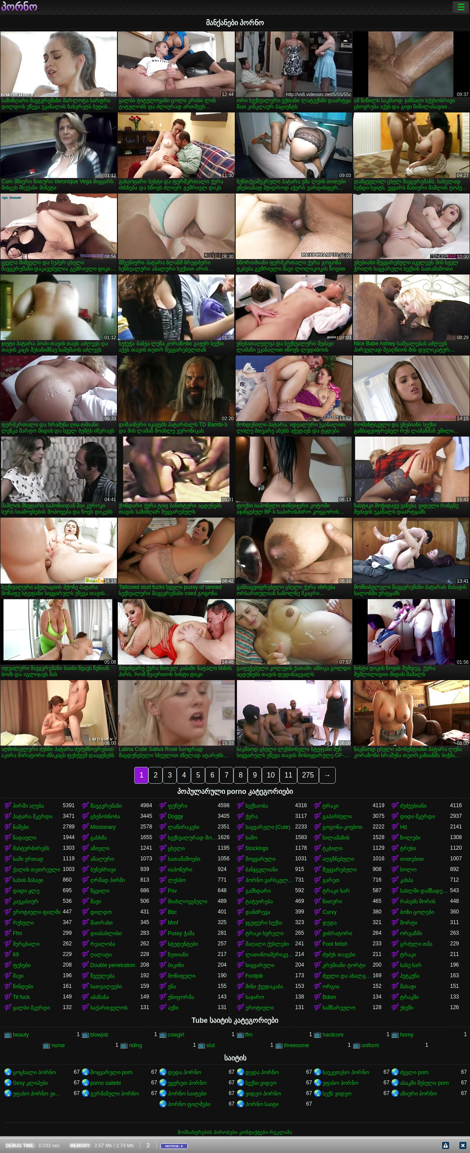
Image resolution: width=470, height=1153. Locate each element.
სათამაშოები (184, 859)
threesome (296, 1045)
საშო (251, 838)
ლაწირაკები (183, 827)
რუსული (23, 923)
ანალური (102, 859)
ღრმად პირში (107, 880)
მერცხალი (26, 944)
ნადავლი (24, 838)
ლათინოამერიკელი (270, 955)
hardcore (332, 1035)
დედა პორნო (184, 1072)
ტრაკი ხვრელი (264, 933)
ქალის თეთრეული (36, 870)
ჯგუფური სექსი (263, 923)
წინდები (23, 986)
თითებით (412, 859)
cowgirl (176, 1035)
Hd (403, 827)
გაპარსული (337, 816)
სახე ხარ (411, 965)
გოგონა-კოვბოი (342, 827)
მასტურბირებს (31, 848)
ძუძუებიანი (413, 806)
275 (308, 775)
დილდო (101, 912)
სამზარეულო (338, 1008)
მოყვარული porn (111, 1072)
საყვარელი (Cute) (268, 827)
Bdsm (329, 997)
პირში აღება (28, 806)
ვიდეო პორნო (263, 1094)
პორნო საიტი (262, 1104)
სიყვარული (259, 965)
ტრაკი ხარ (336, 891)
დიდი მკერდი (417, 816)
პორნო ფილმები (189, 1104)
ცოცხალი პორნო (34, 1072)
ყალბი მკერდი (31, 1008)
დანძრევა (257, 912)
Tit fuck (21, 997)
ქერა (251, 816)
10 (271, 775)
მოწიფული (181, 976)
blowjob (99, 1035)
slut (210, 1045)
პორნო (19, 7)
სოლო (408, 870)
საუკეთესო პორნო (345, 1072)
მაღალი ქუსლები (267, 944)
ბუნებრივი (103, 870)
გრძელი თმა (416, 944)
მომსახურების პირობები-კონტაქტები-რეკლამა (235, 1132)
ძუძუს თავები (338, 955)
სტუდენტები (183, 944)
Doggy (175, 816)
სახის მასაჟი (28, 880)
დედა (329, 923)
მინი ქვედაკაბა (264, 986)
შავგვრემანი (106, 806)
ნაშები (21, 827)
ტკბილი (332, 848)
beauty (21, 1035)
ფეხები (22, 965)
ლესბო (177, 880)
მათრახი (101, 923)
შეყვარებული (339, 870)
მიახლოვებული (187, 901)
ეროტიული (259, 1008)
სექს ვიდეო (336, 1094)
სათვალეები (106, 986)
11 (288, 775)
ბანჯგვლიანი (261, 870)
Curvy (329, 912)
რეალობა (102, 944)
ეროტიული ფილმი (37, 912)
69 (16, 955)
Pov (172, 891)
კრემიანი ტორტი (343, 965)
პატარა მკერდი (32, 816)
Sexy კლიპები (30, 1083)
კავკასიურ (26, 901)
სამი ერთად (28, 859)
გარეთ (331, 880)
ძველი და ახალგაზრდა (347, 976)
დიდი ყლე (26, 891)
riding (135, 1045)
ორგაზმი (411, 933)
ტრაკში (409, 997)
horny (406, 1035)
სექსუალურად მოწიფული (193, 838)
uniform (370, 1045)
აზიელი (99, 848)
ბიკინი (176, 965)
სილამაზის (336, 838)
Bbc (172, 912)
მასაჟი (408, 986)
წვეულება (102, 976)
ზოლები (410, 838)
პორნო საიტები (187, 1094)
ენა (172, 986)
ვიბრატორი (337, 933)
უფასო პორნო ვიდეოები (38, 1094)
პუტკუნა (410, 976)
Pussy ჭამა (181, 933)
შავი (95, 901)
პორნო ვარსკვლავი (270, 880)
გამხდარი (258, 891)
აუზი (173, 1008)
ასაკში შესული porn (424, 1083)
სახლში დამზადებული (425, 891)
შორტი (408, 923)
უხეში (406, 1008)
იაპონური (180, 870)
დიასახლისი (106, 933)
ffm (248, 1035)
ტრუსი (408, 848)
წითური (332, 901)
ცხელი (176, 848)
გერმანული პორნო (114, 1094)
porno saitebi (105, 1083)
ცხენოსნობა (105, 816)
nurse (58, 1045)
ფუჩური (177, 806)
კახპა (406, 880)
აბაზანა (99, 997)
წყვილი (99, 891)
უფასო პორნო (340, 1083)
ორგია (330, 986)
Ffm (17, 933)
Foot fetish (334, 944)
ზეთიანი (178, 955)
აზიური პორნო (418, 1094)
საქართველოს (109, 1008)
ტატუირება (259, 901)
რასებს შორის (417, 901)
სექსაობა (256, 806)
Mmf (173, 923)
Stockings (256, 848)
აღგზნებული (338, 859)
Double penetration (112, 965)
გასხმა (98, 838)
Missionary (103, 827)
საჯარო (254, 997)
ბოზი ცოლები (417, 912)
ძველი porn (414, 1072)
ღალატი (101, 955)
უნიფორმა (181, 997)
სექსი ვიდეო (260, 1083)
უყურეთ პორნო (187, 1083)
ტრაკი (330, 806)
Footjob (254, 976)
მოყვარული (260, 859)
